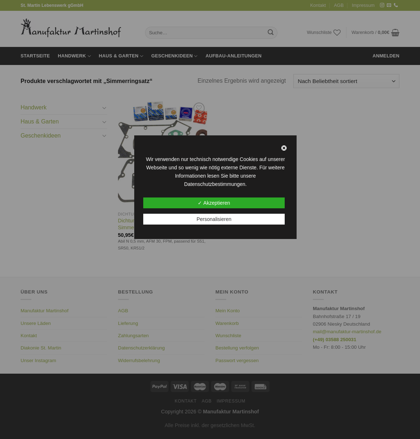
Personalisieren (214, 219)
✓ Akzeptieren (214, 203)
